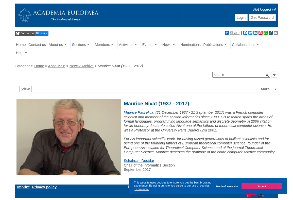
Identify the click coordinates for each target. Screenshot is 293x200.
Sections (79, 45)
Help (20, 53)
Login (241, 17)
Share (232, 33)
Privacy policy (44, 187)
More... (266, 89)
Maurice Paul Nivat (139, 112)
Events (147, 45)
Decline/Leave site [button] (227, 186)
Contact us (37, 45)
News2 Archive (82, 66)
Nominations (190, 45)
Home (21, 45)
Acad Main (56, 66)
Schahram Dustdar (139, 161)
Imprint (23, 187)
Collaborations (243, 45)
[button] (267, 75)
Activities (126, 45)
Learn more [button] (141, 189)
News (166, 45)
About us (56, 45)
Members (102, 45)
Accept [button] (262, 186)
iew (25, 89)
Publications (213, 45)
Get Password (262, 17)
